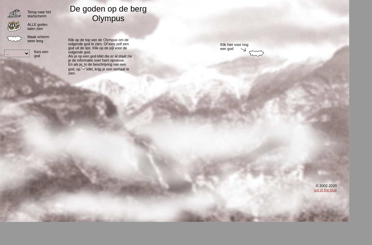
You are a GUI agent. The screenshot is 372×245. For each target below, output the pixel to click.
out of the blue (325, 190)
